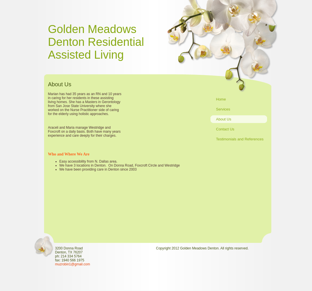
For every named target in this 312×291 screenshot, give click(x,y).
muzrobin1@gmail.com (72, 264)
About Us (223, 119)
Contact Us (225, 129)
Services (223, 109)
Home (221, 99)
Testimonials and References (240, 139)
